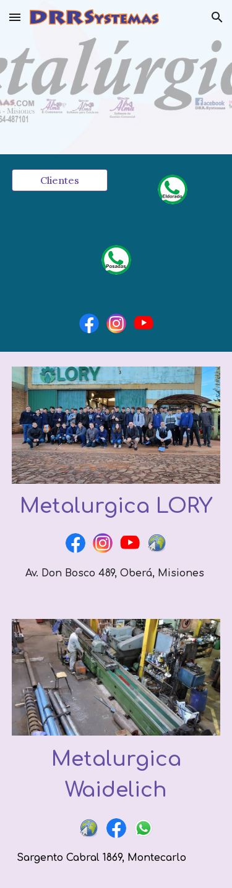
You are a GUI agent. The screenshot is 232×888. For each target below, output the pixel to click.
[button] (15, 17)
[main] (116, 506)
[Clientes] (59, 180)
